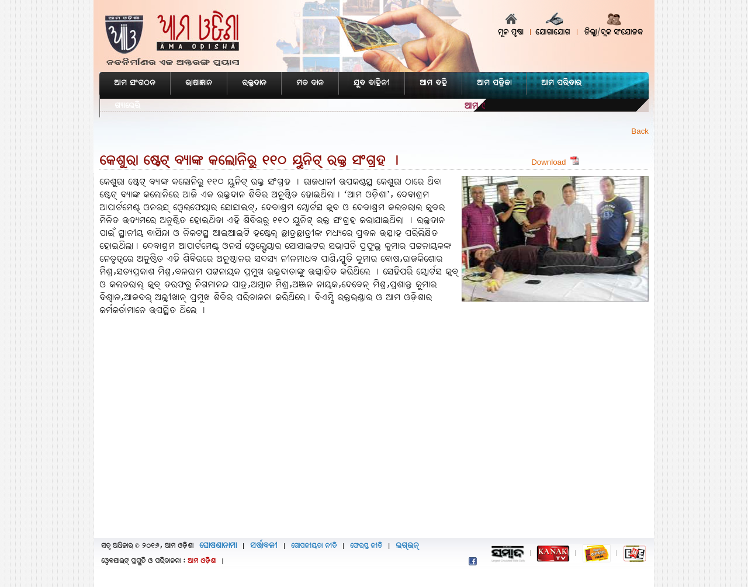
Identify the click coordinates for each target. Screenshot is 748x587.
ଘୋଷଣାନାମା (218, 546)
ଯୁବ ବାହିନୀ (372, 83)
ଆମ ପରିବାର (561, 83)
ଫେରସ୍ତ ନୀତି (366, 546)
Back (640, 131)
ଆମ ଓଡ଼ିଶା (202, 561)
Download (555, 162)
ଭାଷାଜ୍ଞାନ (198, 83)
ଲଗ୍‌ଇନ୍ (407, 546)
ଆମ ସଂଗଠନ (134, 83)
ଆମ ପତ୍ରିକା (494, 83)
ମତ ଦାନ (310, 83)
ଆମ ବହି (433, 83)
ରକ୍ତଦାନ (254, 83)
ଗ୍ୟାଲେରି (127, 106)
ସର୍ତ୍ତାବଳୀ (264, 546)
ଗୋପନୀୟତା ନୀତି (314, 546)
